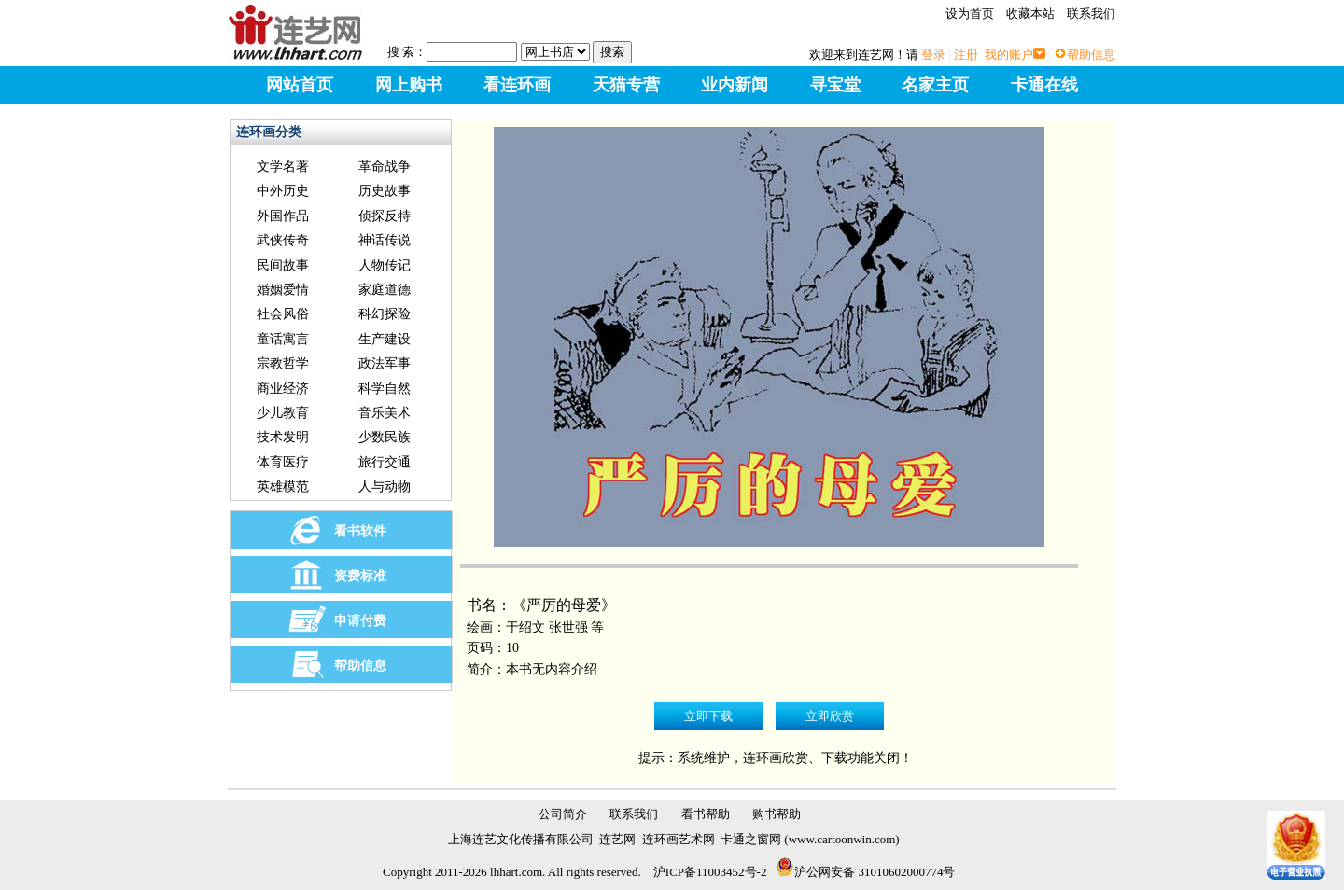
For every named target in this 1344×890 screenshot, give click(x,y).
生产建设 (384, 339)
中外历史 (283, 191)
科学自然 (384, 389)
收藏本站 (1030, 14)
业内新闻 (734, 85)
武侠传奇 (283, 240)
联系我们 (1091, 14)
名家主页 (935, 85)
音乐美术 (384, 413)
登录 (933, 55)
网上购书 (408, 85)
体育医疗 (283, 462)
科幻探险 (384, 314)
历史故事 (384, 191)
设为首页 (969, 14)
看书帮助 (705, 814)
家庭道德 (384, 290)
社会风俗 (283, 314)
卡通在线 (1044, 85)
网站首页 (299, 85)
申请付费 (360, 621)
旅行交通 (384, 462)
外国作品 (283, 216)
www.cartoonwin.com (842, 839)
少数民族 (384, 437)
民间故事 (283, 265)
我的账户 (1009, 55)
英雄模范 (283, 487)
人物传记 (384, 265)
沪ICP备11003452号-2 (710, 872)
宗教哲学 (283, 363)
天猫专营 (626, 85)
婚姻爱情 (283, 290)
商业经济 (283, 389)
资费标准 (360, 576)
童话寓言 (283, 339)
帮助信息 (1091, 55)
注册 (966, 55)
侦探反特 (384, 216)
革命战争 (384, 167)
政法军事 (384, 363)
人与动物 (384, 487)
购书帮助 (776, 814)
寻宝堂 (835, 85)
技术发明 (283, 437)
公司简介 (563, 814)
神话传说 (384, 240)
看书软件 (360, 531)
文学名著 (283, 167)
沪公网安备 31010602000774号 (865, 872)
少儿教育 (283, 413)
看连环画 (517, 85)
